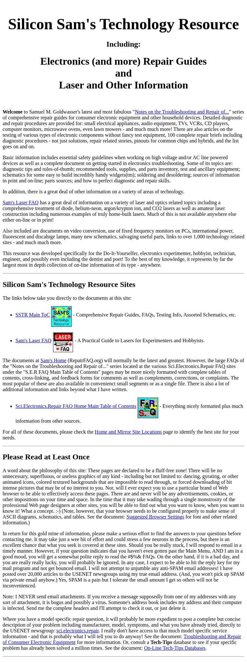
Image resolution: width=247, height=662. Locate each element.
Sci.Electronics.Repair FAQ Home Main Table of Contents (75, 406)
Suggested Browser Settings (155, 516)
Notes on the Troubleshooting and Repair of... (182, 112)
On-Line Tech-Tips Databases (175, 648)
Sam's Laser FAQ (21, 202)
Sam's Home (54, 360)
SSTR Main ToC (32, 314)
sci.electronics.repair (77, 630)
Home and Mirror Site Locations (128, 432)
